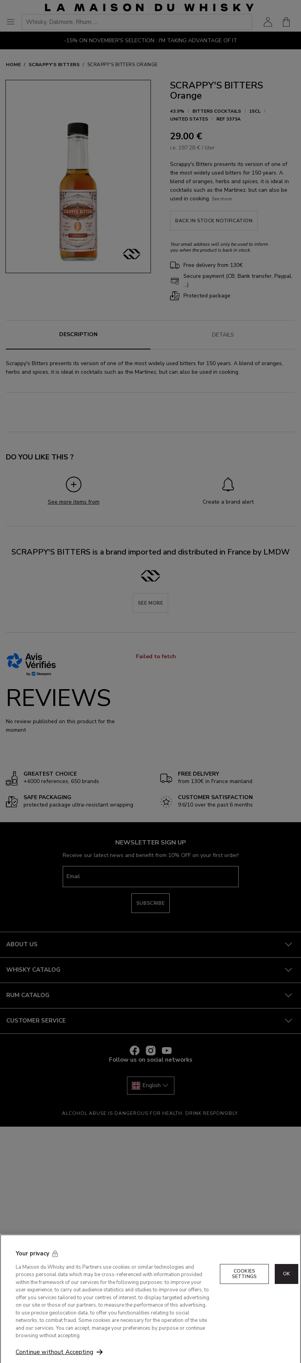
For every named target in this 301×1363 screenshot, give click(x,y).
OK (286, 1284)
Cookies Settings (244, 1283)
